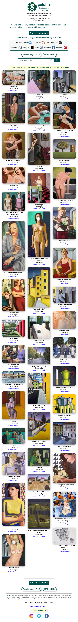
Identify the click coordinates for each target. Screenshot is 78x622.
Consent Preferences (39, 610)
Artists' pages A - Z (31, 54)
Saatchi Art (37, 43)
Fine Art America (52, 43)
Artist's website (22, 43)
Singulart (26, 47)
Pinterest (59, 47)
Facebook (47, 47)
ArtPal (37, 47)
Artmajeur (15, 47)
